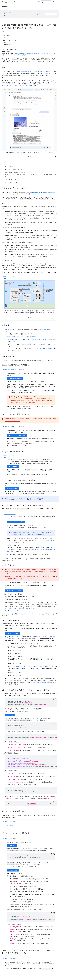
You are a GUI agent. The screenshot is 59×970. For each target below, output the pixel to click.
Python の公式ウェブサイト (40, 274)
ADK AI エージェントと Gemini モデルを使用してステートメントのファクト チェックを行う (30, 952)
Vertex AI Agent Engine (48, 172)
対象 (50, 436)
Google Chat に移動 (12, 659)
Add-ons (5, 7)
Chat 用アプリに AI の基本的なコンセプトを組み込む (19, 955)
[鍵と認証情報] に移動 (12, 334)
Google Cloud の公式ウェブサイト (42, 284)
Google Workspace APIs (34, 172)
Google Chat (8, 264)
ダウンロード (10, 515)
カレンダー (41, 33)
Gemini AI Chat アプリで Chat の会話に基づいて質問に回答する (22, 958)
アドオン (20, 19)
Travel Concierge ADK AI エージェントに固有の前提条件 (20, 272)
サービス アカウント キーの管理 (14, 408)
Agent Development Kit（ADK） (25, 52)
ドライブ (48, 33)
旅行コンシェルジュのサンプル (44, 52)
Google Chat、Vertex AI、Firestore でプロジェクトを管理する (22, 963)
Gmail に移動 (10, 692)
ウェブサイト (34, 279)
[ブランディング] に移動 (12, 433)
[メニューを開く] (2, 2)
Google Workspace (11, 19)
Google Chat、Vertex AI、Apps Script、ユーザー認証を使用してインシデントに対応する (29, 961)
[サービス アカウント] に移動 (14, 390)
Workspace (15, 2)
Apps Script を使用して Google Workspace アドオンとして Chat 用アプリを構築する (28, 966)
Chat (31, 33)
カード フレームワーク (8, 174)
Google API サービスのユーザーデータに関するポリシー (29, 466)
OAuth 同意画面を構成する (44, 482)
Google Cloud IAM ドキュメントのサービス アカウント (39, 414)
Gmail (35, 33)
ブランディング (43, 436)
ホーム (3, 19)
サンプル (31, 19)
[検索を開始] (56, 2)
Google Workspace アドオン (21, 33)
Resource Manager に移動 (13, 934)
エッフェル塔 (8, 817)
